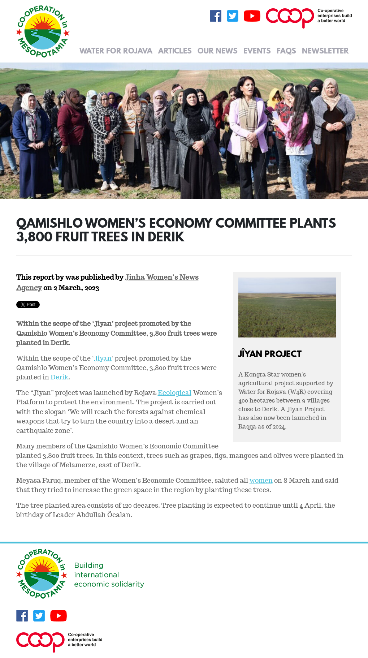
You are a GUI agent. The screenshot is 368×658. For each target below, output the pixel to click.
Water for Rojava (115, 50)
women (261, 480)
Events (257, 50)
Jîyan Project (270, 353)
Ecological (174, 392)
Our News (218, 50)
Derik (59, 377)
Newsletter (325, 50)
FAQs (286, 50)
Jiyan (103, 358)
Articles (175, 50)
